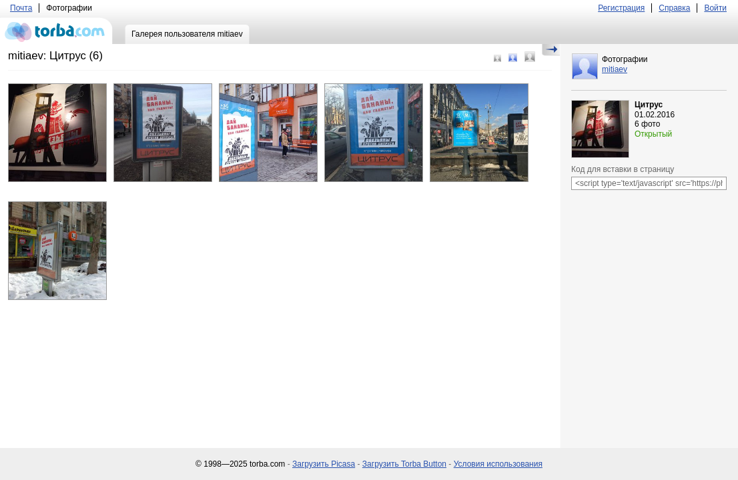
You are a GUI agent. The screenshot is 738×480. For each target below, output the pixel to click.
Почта (21, 8)
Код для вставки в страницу (622, 169)
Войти (715, 8)
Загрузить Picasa (323, 464)
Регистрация (621, 8)
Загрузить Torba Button (404, 464)
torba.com (56, 30)
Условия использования (498, 464)
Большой (529, 56)
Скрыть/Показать (551, 50)
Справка (674, 8)
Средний (512, 57)
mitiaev (614, 69)
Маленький (497, 58)
